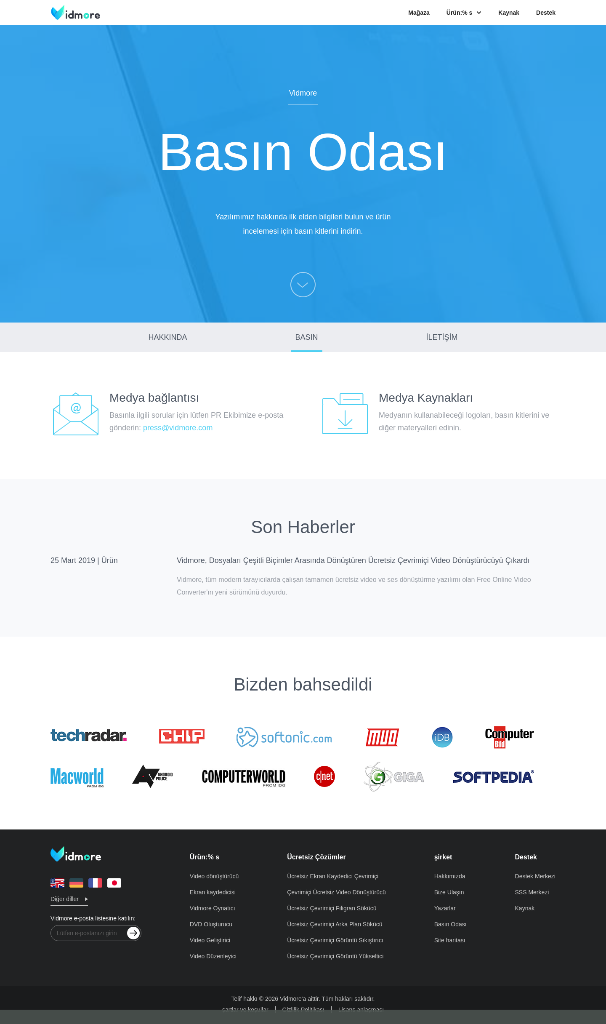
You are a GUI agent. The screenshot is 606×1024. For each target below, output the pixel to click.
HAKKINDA (168, 337)
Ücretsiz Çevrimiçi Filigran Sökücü (331, 908)
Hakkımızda (449, 876)
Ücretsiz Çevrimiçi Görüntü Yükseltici (335, 956)
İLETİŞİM (441, 337)
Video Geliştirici (210, 940)
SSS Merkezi (532, 892)
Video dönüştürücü (214, 876)
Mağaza (419, 12)
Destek (546, 12)
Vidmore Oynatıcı (212, 908)
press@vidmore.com (178, 428)
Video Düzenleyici (213, 956)
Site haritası (449, 940)
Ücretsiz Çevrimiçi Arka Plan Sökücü (334, 924)
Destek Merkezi (535, 876)
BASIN (306, 337)
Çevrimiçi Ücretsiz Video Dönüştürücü (336, 892)
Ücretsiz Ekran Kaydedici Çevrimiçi (332, 876)
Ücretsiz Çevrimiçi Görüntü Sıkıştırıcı (335, 940)
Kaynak (508, 12)
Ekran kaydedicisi (213, 892)
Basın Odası (450, 924)
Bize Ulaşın (449, 892)
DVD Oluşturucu (211, 924)
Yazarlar (445, 908)
